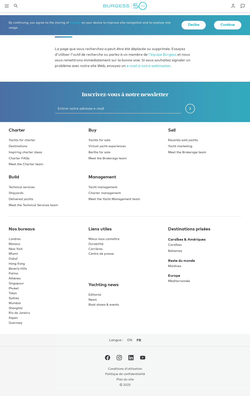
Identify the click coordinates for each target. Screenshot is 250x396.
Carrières (95, 249)
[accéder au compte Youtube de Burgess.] (142, 358)
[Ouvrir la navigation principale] (7, 6)
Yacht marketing (180, 146)
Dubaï (13, 258)
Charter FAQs (19, 158)
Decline (193, 24)
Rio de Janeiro (19, 313)
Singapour (16, 283)
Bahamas (175, 251)
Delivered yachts (21, 199)
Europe (174, 275)
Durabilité (95, 244)
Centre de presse (101, 253)
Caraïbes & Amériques (187, 239)
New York (16, 249)
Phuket (14, 288)
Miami (13, 253)
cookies (75, 22)
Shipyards (16, 193)
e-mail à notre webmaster (148, 66)
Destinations (18, 146)
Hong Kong (17, 263)
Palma (13, 273)
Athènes (15, 278)
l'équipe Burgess (162, 54)
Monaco (14, 244)
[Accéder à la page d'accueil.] (125, 6)
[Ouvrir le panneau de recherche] (15, 6)
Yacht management (102, 187)
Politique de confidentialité (125, 374)
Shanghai (16, 308)
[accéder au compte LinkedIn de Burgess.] (131, 358)
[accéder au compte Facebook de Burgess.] (107, 358)
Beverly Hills (18, 268)
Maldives (174, 266)
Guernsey (15, 322)
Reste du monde (181, 260)
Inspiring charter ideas (25, 152)
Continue (228, 24)
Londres (15, 239)
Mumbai (15, 303)
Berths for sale (99, 152)
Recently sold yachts (183, 140)
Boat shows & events (103, 304)
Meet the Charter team (26, 164)
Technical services (22, 187)
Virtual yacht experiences (107, 146)
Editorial (94, 294)
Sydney (14, 298)
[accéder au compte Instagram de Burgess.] (119, 358)
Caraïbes (175, 244)
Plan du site (125, 379)
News (92, 299)
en (129, 340)
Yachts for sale (99, 140)
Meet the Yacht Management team (114, 199)
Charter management (104, 193)
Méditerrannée (179, 281)
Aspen (13, 317)
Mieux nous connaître (103, 239)
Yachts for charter (22, 140)
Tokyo (13, 293)
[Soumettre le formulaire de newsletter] (190, 108)
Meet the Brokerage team (107, 158)
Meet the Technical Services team (33, 205)
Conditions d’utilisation (125, 368)
